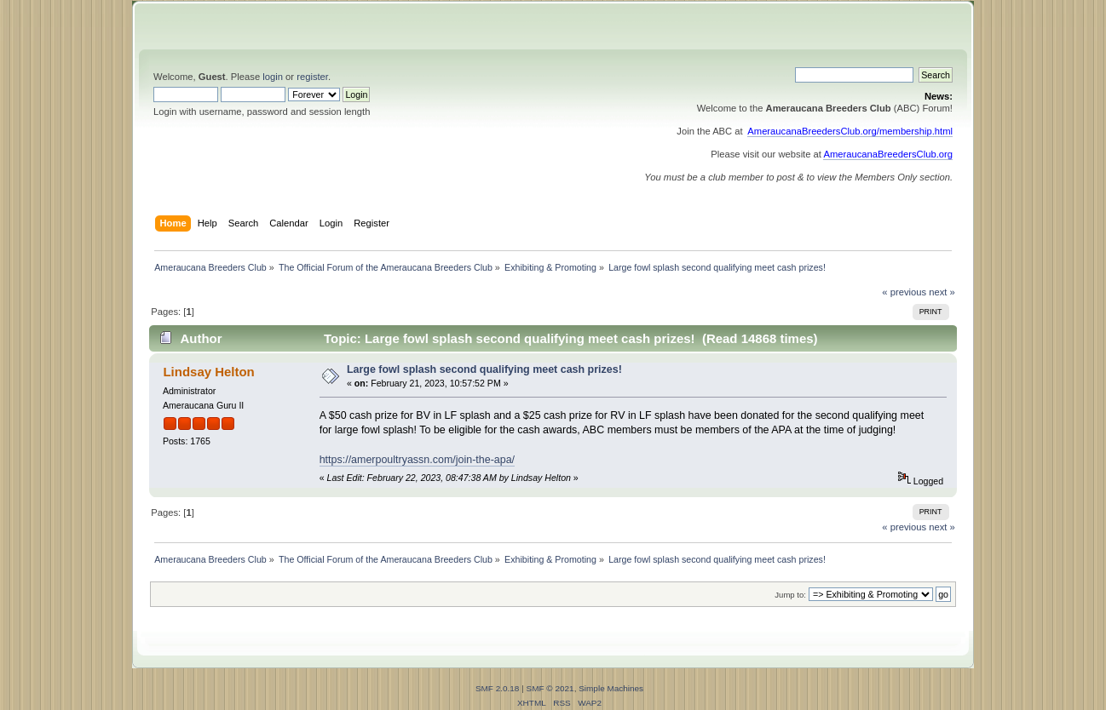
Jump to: (790, 594)
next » (942, 292)
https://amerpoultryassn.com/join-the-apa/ (417, 460)
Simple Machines (611, 688)
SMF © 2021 (550, 688)
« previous (904, 292)
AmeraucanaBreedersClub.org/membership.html (850, 131)
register (312, 77)
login (272, 77)
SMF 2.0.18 (497, 688)
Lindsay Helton (208, 371)
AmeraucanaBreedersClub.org (888, 154)
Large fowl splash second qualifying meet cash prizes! (484, 369)
